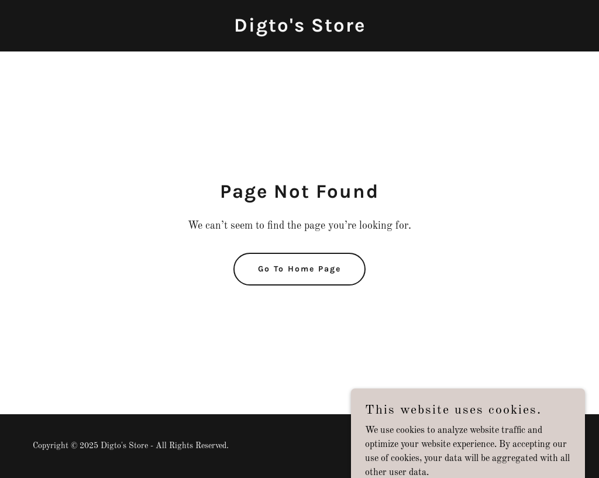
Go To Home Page (299, 269)
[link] (300, 29)
